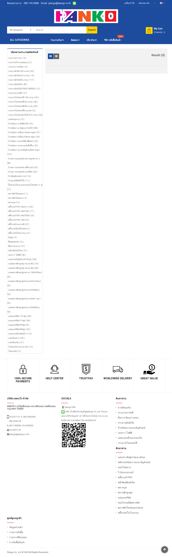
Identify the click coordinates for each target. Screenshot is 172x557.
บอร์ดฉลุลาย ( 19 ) (16, 119)
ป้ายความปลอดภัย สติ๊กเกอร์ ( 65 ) (23, 167)
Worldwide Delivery (117, 378)
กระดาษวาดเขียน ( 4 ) (18, 67)
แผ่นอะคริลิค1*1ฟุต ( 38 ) (19, 320)
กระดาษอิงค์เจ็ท (126, 422)
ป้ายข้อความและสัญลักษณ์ (131, 427)
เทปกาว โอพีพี (125, 432)
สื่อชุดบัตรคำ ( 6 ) (16, 242)
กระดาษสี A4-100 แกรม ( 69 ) (21, 71)
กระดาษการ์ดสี (125, 412)
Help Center (54, 378)
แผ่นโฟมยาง (124, 467)
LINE (65, 411)
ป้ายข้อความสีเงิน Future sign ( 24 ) (24, 137)
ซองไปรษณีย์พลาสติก (129, 502)
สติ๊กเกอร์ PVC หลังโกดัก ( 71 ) (21, 211)
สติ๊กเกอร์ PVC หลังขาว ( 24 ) (20, 207)
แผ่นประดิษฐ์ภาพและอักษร (131, 457)
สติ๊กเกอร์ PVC (125, 477)
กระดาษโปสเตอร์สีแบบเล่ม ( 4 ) (21, 110)
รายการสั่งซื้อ (16, 532)
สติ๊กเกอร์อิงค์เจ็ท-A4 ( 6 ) (19, 229)
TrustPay (86, 378)
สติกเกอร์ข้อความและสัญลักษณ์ (134, 462)
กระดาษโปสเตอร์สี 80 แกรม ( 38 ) (23, 106)
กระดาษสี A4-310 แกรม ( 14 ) (21, 75)
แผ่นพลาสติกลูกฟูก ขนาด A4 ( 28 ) (23, 268)
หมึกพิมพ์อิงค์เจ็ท (126, 482)
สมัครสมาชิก (144, 3)
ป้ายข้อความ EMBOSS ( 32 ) (20, 124)
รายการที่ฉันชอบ (18, 537)
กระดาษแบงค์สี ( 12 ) (17, 93)
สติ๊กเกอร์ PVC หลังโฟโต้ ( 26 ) (21, 215)
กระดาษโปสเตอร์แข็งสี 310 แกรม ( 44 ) (25, 115)
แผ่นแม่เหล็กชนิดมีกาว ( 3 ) (20, 334)
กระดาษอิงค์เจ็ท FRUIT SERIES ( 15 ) (24, 89)
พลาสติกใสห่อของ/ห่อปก (130, 507)
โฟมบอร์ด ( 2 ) (14, 351)
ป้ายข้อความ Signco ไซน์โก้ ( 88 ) (23, 128)
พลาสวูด (122, 487)
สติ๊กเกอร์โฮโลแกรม (128, 512)
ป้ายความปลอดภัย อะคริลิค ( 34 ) (22, 172)
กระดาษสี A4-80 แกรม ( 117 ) (21, 80)
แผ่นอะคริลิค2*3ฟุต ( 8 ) (18, 325)
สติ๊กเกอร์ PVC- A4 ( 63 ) (18, 220)
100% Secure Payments (23, 380)
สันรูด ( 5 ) (12, 237)
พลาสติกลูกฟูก (125, 492)
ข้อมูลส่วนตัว (16, 527)
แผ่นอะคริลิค (124, 497)
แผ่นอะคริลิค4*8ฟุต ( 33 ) (19, 329)
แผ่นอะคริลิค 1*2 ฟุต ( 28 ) (19, 316)
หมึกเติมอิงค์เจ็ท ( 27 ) (17, 250)
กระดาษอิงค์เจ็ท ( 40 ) (17, 84)
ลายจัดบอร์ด (124, 407)
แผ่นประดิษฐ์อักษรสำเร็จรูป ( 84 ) (22, 259)
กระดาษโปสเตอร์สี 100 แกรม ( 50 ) (23, 97)
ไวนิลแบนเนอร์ (126, 472)
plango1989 (68, 407)
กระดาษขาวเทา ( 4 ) (17, 58)
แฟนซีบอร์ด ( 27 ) (16, 342)
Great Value (149, 378)
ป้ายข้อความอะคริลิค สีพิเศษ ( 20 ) (23, 141)
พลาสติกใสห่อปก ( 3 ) (17, 198)
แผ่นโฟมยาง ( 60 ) (16, 338)
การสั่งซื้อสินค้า (17, 542)
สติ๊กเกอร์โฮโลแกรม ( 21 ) (19, 233)
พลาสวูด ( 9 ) (14, 202)
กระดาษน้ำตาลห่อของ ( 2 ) (20, 62)
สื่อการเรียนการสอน (128, 417)
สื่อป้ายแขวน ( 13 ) (16, 246)
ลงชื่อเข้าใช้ (129, 3)
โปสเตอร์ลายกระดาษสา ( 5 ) (20, 347)
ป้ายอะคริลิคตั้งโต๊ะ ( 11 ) (19, 180)
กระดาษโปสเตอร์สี (127, 443)
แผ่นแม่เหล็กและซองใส (130, 438)
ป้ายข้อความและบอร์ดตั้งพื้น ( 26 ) (23, 145)
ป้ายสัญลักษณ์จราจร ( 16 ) (19, 176)
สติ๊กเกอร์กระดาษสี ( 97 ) (18, 224)
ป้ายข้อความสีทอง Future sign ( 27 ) (24, 132)
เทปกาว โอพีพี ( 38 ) (17, 255)
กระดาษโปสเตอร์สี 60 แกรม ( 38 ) (23, 102)
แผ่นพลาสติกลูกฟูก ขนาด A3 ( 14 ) (23, 264)
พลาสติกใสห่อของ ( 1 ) (18, 194)
